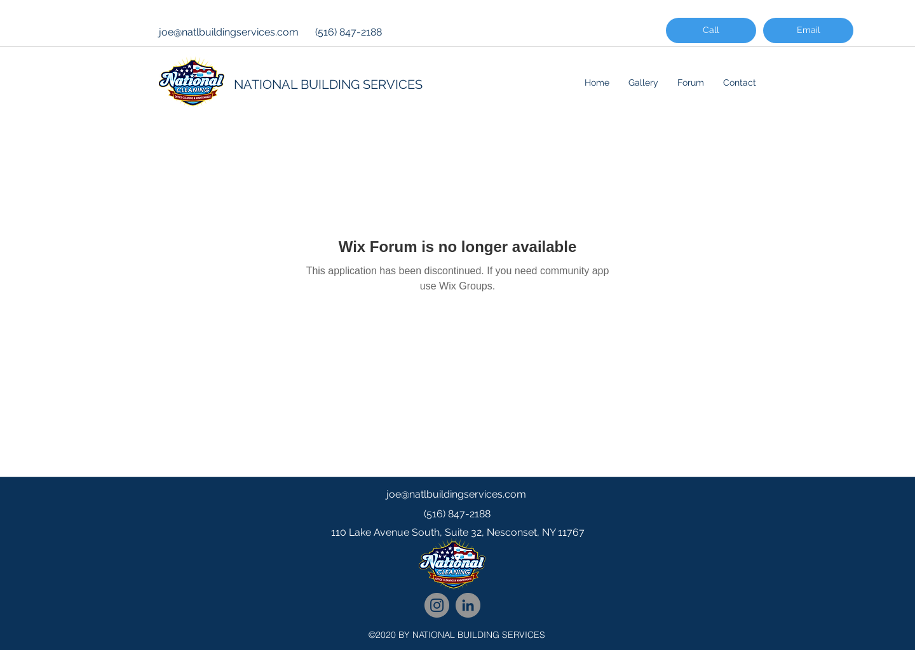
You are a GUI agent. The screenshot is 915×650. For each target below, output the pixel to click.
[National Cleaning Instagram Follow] (436, 605)
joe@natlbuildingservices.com (229, 32)
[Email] (808, 30)
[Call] (711, 30)
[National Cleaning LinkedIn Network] (468, 605)
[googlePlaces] (457, 558)
